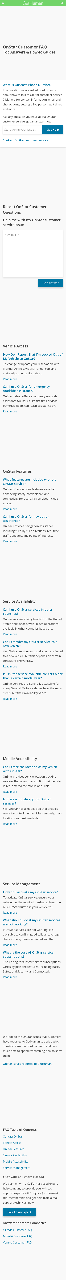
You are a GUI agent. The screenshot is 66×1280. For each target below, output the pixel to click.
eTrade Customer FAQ (17, 1200)
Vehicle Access (12, 1112)
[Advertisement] (33, 175)
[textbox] (22, 129)
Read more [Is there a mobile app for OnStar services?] (10, 793)
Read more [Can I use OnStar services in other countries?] (10, 604)
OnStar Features (13, 1119)
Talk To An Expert (19, 1182)
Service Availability (15, 1125)
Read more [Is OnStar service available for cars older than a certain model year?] (10, 668)
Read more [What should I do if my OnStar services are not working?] (10, 915)
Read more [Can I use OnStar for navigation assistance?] (10, 511)
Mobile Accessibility (15, 1131)
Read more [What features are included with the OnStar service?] (10, 479)
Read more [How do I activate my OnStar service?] (10, 882)
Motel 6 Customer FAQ (17, 1206)
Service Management (16, 1137)
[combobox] (22, 129)
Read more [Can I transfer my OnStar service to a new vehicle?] (10, 636)
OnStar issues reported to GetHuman (27, 1033)
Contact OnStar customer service (25, 140)
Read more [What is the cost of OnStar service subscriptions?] (10, 947)
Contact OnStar (13, 1106)
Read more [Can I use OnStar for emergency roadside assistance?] (10, 381)
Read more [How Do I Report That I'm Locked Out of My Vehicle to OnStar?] (10, 349)
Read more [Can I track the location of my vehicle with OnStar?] (10, 761)
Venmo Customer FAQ (17, 1212)
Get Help (53, 130)
